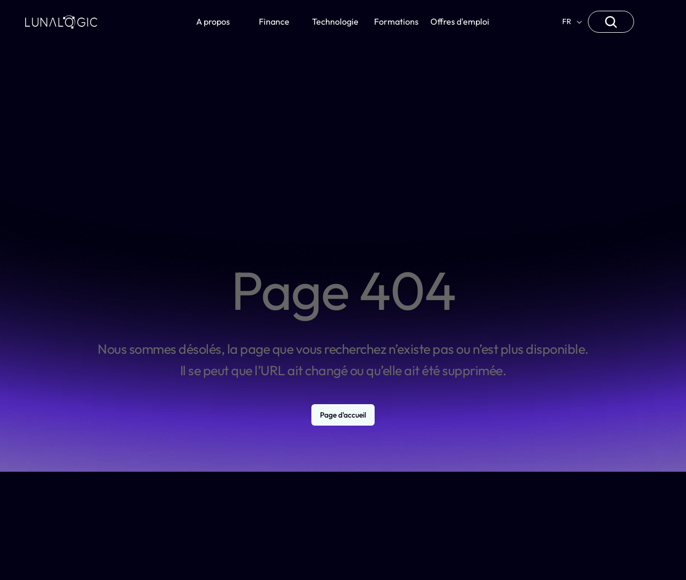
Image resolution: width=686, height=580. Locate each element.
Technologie (335, 21)
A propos (213, 21)
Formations (396, 21)
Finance (274, 21)
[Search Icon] (611, 22)
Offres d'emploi (459, 21)
